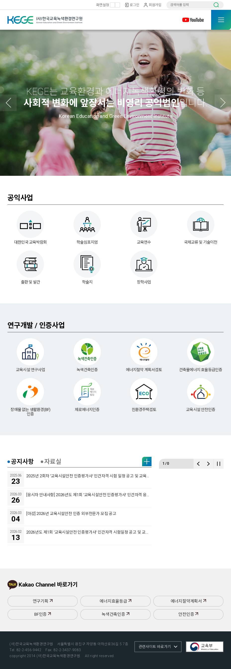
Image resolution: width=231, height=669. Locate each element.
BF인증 (42, 630)
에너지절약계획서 (188, 617)
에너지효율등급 (115, 617)
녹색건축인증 (115, 630)
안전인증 (188, 630)
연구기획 (43, 617)
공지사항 (22, 483)
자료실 (52, 483)
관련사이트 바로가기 (155, 646)
